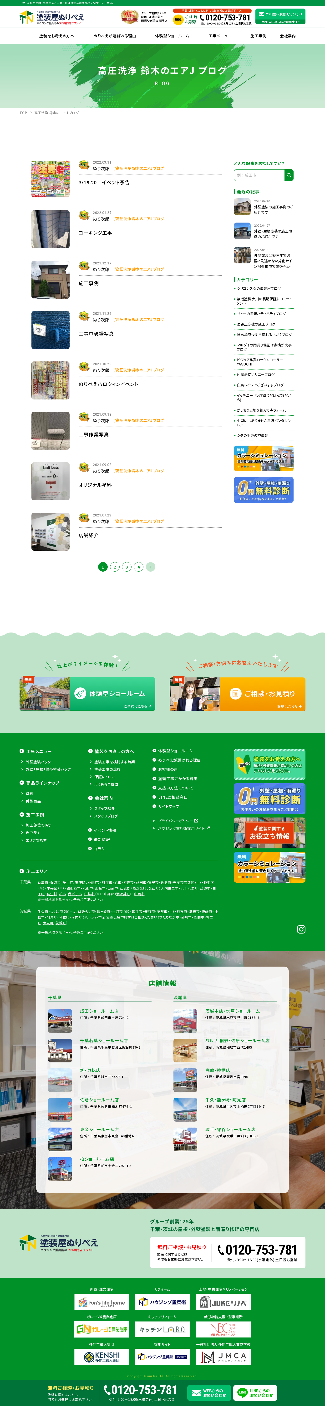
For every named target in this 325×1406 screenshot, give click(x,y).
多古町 (68, 882)
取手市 (137, 911)
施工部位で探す (39, 824)
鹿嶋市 (207, 911)
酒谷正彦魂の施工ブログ (256, 324)
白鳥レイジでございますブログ (260, 385)
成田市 (141, 882)
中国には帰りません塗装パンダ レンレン (264, 422)
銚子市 (107, 882)
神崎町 (92, 882)
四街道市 (73, 888)
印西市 (139, 893)
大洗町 (48, 922)
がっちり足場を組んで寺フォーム (261, 410)
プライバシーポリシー (175, 820)
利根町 (64, 917)
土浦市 (117, 911)
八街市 (88, 888)
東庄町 (80, 882)
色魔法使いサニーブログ (255, 374)
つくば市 (56, 911)
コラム (99, 848)
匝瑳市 (128, 882)
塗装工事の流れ (107, 769)
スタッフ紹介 (104, 808)
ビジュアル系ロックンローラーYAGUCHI (260, 362)
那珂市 (186, 917)
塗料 (29, 793)
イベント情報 (105, 830)
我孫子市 (75, 893)
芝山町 (153, 888)
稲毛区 (209, 882)
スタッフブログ (106, 815)
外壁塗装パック (38, 761)
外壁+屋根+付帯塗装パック (48, 769)
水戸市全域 (100, 917)
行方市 (182, 911)
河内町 (76, 917)
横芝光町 (139, 888)
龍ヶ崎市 (103, 911)
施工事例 (258, 36)
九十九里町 (189, 888)
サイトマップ (168, 806)
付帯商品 (33, 800)
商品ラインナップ (43, 783)
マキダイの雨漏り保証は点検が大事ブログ (264, 347)
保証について (105, 776)
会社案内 (104, 798)
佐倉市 (166, 882)
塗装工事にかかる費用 (178, 778)
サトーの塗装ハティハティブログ (261, 313)
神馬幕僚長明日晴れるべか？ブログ (264, 334)
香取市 (43, 882)
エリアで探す (36, 840)
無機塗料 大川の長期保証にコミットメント (264, 301)
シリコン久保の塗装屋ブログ (259, 288)
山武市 (112, 888)
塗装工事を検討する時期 (114, 761)
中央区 (52, 888)
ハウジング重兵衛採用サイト (181, 828)
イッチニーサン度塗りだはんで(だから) (264, 397)
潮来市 (194, 911)
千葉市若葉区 (183, 882)
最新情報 (102, 839)
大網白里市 (170, 888)
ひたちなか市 (169, 917)
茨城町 (61, 922)
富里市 (153, 882)
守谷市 (149, 911)
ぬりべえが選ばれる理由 (115, 36)
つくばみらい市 (83, 911)
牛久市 (43, 911)
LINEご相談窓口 (173, 797)
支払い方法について (175, 788)
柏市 (62, 893)
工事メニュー (220, 36)
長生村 (52, 893)
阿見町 (52, 917)
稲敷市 (162, 911)
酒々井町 (123, 893)
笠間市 (199, 917)
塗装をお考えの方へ (57, 36)
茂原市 (205, 888)
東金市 (100, 888)
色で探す (33, 832)
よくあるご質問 (106, 784)
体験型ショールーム (172, 36)
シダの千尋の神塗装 (252, 435)
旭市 (118, 882)
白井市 (89, 893)
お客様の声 (168, 769)
